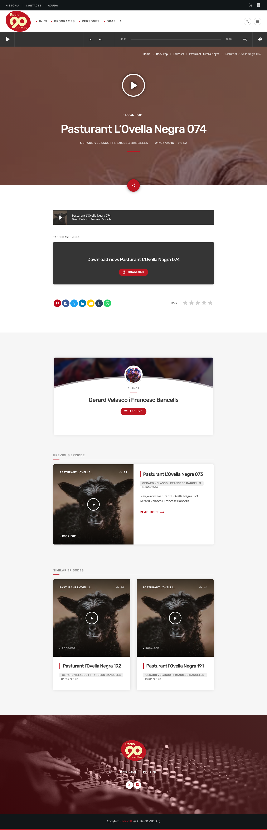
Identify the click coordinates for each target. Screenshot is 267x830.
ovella (74, 237)
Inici (43, 21)
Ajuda (53, 5)
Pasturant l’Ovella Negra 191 (175, 666)
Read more (152, 512)
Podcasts (178, 54)
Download (133, 272)
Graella (114, 21)
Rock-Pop (162, 54)
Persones (90, 21)
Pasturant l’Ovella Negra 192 (92, 666)
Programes (64, 21)
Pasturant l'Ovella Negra (204, 54)
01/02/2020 (69, 679)
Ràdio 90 (126, 821)
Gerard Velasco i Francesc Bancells (114, 143)
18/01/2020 (153, 679)
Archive (133, 411)
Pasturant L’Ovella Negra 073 (173, 474)
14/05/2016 (149, 487)
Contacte (33, 5)
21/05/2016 (164, 143)
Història (12, 5)
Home (146, 54)
